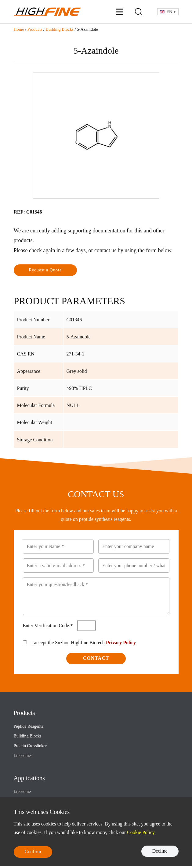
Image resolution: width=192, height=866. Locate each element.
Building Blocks (60, 29)
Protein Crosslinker (30, 746)
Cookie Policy (140, 832)
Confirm (33, 851)
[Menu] (119, 12)
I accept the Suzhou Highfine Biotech (83, 642)
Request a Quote (45, 270)
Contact (96, 658)
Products (34, 29)
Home (19, 29)
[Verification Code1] (86, 625)
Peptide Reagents (28, 726)
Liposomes (23, 755)
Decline (160, 851)
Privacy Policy (121, 642)
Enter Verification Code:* (48, 625)
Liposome (22, 791)
